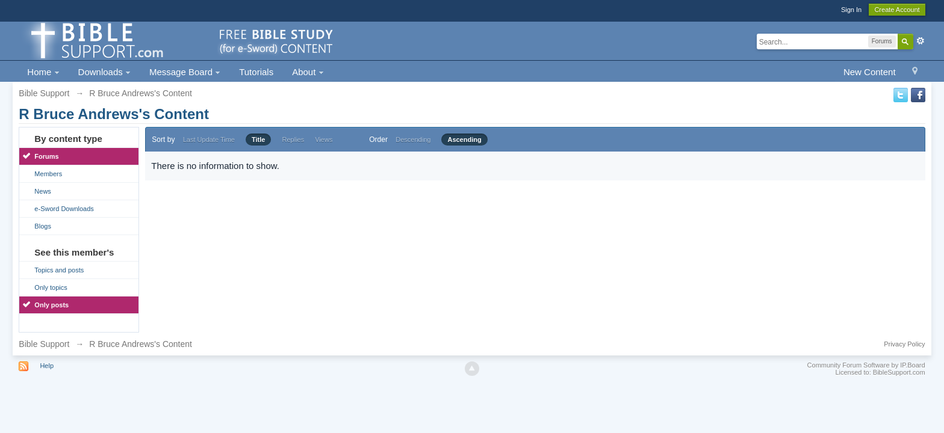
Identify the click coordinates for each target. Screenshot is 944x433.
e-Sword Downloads (63, 208)
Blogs (42, 226)
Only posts (51, 305)
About (307, 72)
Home (43, 72)
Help (47, 365)
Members (48, 173)
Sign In (851, 9)
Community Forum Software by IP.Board (866, 365)
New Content (869, 72)
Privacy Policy (904, 344)
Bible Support (44, 344)
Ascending (464, 139)
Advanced (920, 41)
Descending (413, 139)
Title (258, 139)
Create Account (896, 9)
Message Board (184, 72)
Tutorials (256, 72)
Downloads (104, 72)
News (42, 191)
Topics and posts (59, 270)
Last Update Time (209, 139)
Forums (46, 156)
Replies (293, 139)
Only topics (50, 287)
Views (323, 139)
